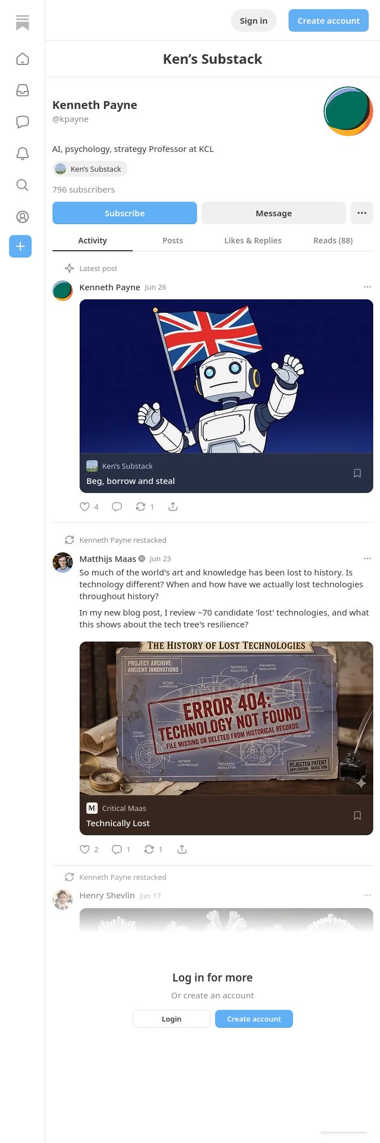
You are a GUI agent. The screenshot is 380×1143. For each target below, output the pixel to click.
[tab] (93, 240)
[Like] (89, 507)
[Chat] (22, 122)
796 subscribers (84, 189)
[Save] (357, 473)
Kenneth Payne (110, 287)
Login (171, 1019)
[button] (22, 58)
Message (273, 213)
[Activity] (22, 153)
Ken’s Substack (127, 466)
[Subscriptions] (22, 90)
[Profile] (22, 216)
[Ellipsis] (362, 213)
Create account (329, 20)
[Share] (172, 507)
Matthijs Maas (108, 558)
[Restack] (145, 507)
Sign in (254, 20)
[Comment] (116, 507)
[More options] (368, 287)
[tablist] (213, 240)
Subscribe (124, 213)
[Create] (20, 246)
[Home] (22, 22)
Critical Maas (124, 809)
